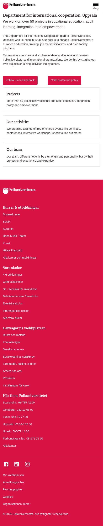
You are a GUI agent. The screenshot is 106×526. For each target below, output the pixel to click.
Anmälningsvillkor (14, 482)
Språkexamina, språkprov (19, 356)
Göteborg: (9, 409)
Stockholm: (10, 402)
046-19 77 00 (19, 416)
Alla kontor (9, 445)
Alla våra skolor (12, 318)
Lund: (6, 416)
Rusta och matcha (14, 335)
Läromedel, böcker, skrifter (19, 363)
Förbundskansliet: (14, 438)
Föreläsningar (11, 342)
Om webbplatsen (13, 475)
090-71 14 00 (21, 431)
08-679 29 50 (34, 438)
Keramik (8, 228)
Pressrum (9, 378)
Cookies (8, 496)
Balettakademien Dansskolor (21, 296)
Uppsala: (8, 424)
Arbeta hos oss (12, 371)
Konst (6, 243)
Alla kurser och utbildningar (20, 257)
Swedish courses (13, 349)
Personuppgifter (13, 489)
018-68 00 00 (23, 424)
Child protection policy (64, 80)
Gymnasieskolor (13, 281)
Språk (6, 221)
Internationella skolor (16, 310)
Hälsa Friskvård (12, 250)
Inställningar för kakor (16, 385)
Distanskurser (11, 214)
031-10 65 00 (25, 409)
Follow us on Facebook (20, 80)
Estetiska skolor (13, 303)
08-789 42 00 (26, 402)
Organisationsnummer (16, 503)
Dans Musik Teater (14, 235)
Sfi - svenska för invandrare (20, 289)
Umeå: (7, 431)
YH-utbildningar (12, 274)
